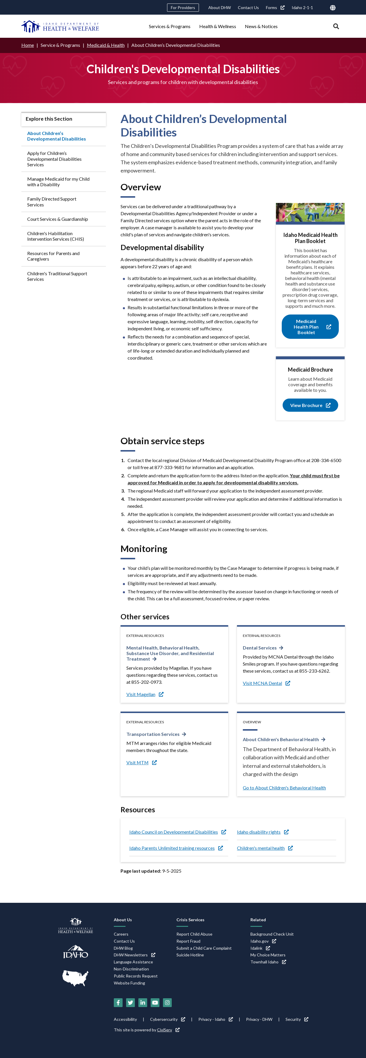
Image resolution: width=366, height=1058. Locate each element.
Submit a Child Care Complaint (204, 948)
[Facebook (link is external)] (118, 1002)
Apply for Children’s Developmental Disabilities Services (54, 158)
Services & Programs (169, 26)
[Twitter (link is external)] (130, 1002)
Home (27, 45)
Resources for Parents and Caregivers (53, 255)
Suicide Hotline (190, 955)
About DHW (219, 7)
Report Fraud (188, 941)
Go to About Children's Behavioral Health (284, 787)
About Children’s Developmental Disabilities (56, 135)
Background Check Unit (272, 933)
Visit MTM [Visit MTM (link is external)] (141, 762)
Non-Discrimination (131, 969)
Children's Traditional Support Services (57, 276)
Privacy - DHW (259, 1019)
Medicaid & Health (106, 45)
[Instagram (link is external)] (167, 1002)
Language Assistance (133, 962)
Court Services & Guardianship (57, 219)
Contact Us (248, 7)
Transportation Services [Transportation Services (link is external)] (153, 734)
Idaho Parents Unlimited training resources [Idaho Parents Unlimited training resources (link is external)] (176, 848)
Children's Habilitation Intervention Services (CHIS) (55, 236)
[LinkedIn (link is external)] (142, 1002)
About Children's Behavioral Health (281, 739)
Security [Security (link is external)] (297, 1019)
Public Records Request (136, 976)
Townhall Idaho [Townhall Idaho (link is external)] (268, 962)
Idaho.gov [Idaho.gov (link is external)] (263, 941)
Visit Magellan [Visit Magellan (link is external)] (145, 694)
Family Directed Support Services (51, 201)
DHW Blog (123, 948)
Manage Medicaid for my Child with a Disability (58, 181)
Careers (121, 933)
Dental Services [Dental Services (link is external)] (260, 647)
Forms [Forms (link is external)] (275, 7)
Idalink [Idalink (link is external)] (260, 948)
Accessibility (125, 1019)
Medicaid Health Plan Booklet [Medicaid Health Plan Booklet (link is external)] (312, 326)
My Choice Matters (268, 955)
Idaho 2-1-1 (302, 7)
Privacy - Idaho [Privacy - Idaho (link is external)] (215, 1019)
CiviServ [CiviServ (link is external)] (168, 1029)
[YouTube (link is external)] (155, 1002)
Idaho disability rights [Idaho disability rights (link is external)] (263, 832)
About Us (123, 919)
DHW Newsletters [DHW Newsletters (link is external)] (134, 955)
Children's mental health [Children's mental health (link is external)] (265, 848)
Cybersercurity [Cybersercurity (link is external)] (167, 1019)
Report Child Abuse (194, 933)
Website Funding (129, 983)
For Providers (183, 7)
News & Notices (261, 26)
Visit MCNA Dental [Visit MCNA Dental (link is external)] (267, 683)
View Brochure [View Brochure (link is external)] (310, 405)
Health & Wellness (217, 26)
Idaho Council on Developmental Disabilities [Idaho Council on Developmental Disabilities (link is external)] (177, 832)
